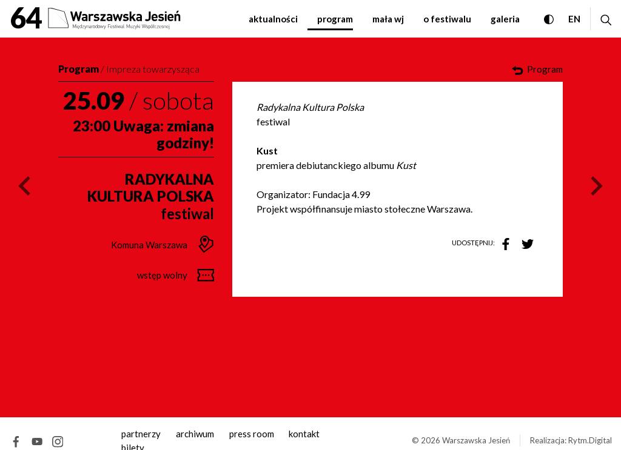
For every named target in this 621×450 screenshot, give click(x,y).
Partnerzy (141, 433)
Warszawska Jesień (476, 440)
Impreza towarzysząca (153, 68)
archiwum (195, 433)
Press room (251, 433)
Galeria (505, 18)
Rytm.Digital (590, 440)
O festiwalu (447, 18)
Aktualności (273, 18)
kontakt (304, 433)
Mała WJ (388, 18)
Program (335, 18)
